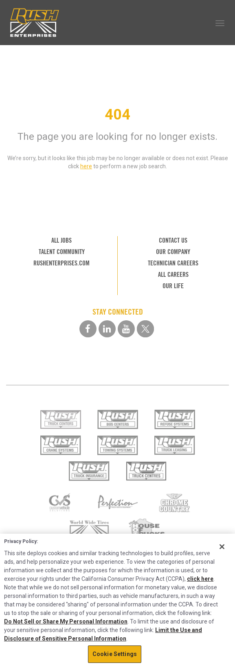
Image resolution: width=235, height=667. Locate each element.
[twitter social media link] (145, 328)
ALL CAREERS (173, 274)
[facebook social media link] (88, 328)
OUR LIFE (173, 286)
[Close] (222, 547)
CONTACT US (173, 240)
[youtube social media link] (126, 328)
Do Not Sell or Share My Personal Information (65, 621)
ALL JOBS (61, 240)
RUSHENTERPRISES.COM (61, 263)
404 (117, 114)
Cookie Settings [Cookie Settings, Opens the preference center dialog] (114, 654)
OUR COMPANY (173, 252)
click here (200, 579)
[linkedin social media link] (107, 328)
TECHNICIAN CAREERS (173, 263)
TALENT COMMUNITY (62, 252)
